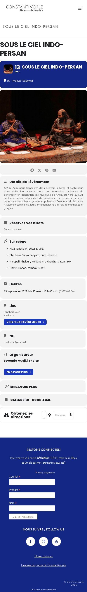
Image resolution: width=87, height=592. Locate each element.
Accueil (28, 34)
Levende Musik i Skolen (21, 361)
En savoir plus (19, 372)
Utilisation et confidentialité (43, 589)
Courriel (14, 476)
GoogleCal (41, 400)
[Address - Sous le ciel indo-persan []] (44, 415)
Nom (13, 503)
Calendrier (19, 400)
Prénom (14, 490)
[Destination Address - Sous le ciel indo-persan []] (63, 415)
